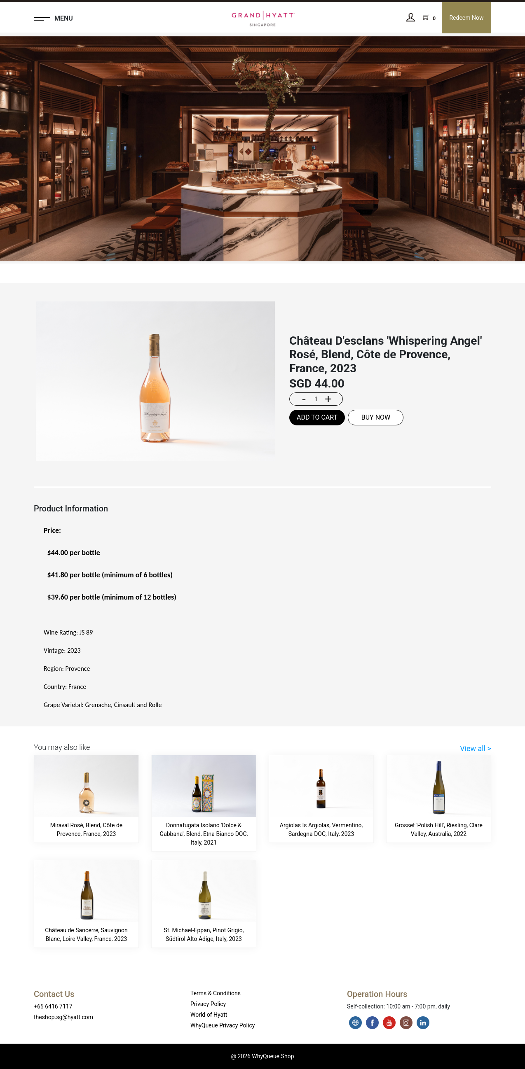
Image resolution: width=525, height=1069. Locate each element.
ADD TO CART (317, 417)
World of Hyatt (208, 1014)
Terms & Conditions (215, 993)
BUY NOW (376, 417)
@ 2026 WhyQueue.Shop (262, 1056)
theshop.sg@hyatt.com (63, 1017)
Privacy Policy (208, 1004)
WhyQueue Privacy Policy (222, 1025)
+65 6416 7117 (53, 1006)
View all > (475, 748)
